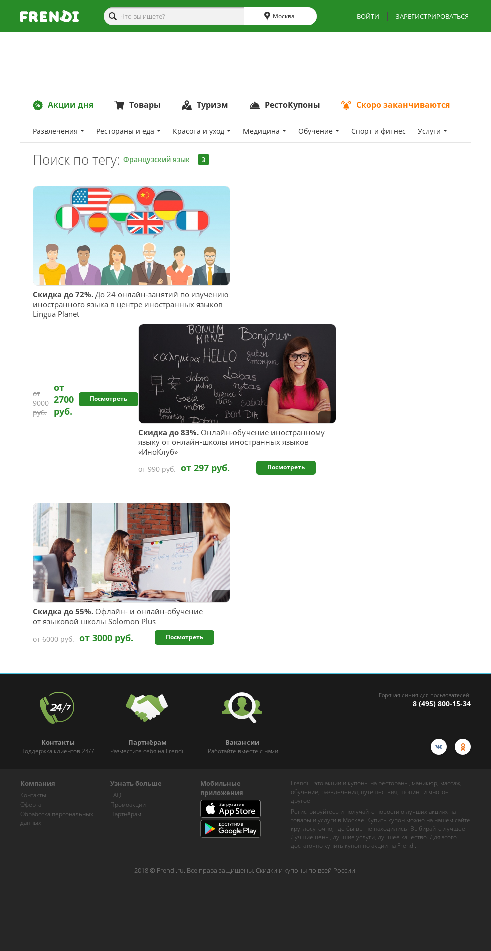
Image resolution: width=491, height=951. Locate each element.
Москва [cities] (279, 16)
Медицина (264, 131)
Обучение (318, 131)
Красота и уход (202, 131)
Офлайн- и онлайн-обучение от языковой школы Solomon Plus (118, 616)
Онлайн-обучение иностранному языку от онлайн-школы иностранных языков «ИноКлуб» (231, 442)
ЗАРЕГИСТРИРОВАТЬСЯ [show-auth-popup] (432, 16)
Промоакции (128, 804)
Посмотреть (108, 398)
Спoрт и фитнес (378, 131)
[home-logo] (49, 16)
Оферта (30, 804)
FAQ (115, 794)
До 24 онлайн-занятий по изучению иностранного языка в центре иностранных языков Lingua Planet (130, 304)
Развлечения (58, 131)
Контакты (33, 794)
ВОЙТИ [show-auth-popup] (368, 16)
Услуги (432, 131)
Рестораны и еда (128, 131)
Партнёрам (125, 814)
